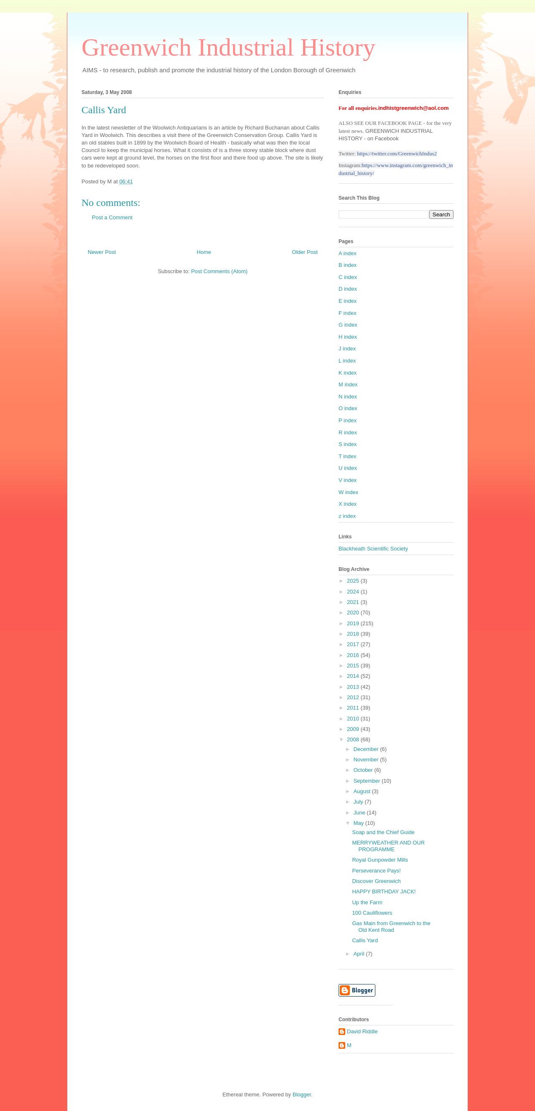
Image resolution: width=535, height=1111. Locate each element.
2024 (354, 591)
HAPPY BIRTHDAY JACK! (383, 891)
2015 (354, 665)
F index (348, 313)
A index (348, 253)
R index (348, 432)
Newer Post (102, 252)
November (367, 759)
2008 (354, 739)
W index (348, 492)
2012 (354, 697)
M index (348, 384)
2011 (354, 708)
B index (348, 265)
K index (348, 373)
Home (204, 252)
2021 (354, 602)
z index (347, 516)
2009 (354, 729)
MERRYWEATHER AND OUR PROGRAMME (388, 846)
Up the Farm (367, 902)
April (360, 954)
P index (348, 420)
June (360, 812)
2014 (354, 676)
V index (348, 480)
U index (348, 468)
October (364, 770)
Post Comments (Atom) (219, 271)
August (363, 791)
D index (348, 289)
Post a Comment (112, 217)
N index (348, 396)
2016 (354, 655)
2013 (354, 687)
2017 (354, 644)
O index (348, 408)
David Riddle (362, 1031)
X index (348, 504)
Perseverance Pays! (376, 870)
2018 (354, 634)
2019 (354, 623)
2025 (354, 581)
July (359, 802)
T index (347, 456)
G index (348, 325)
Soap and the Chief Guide (383, 832)
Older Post (305, 252)
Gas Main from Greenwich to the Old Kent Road (391, 926)
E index (348, 301)
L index (347, 361)
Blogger (302, 1094)
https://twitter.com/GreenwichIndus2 (397, 153)
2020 (354, 612)
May (359, 823)
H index (348, 337)
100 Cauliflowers (372, 913)
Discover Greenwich (376, 881)
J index (347, 348)
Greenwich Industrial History (228, 47)
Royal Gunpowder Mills (380, 860)
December (367, 749)
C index (348, 277)
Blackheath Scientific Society (373, 548)
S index (348, 444)
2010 (354, 718)
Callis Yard (365, 940)
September (368, 781)
